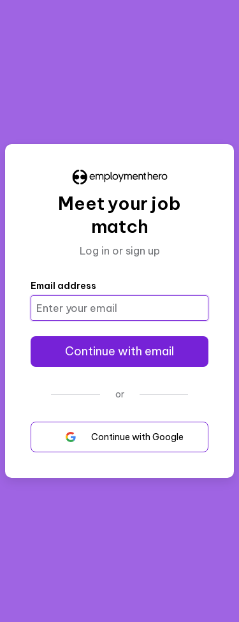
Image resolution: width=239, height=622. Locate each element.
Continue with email (119, 351)
